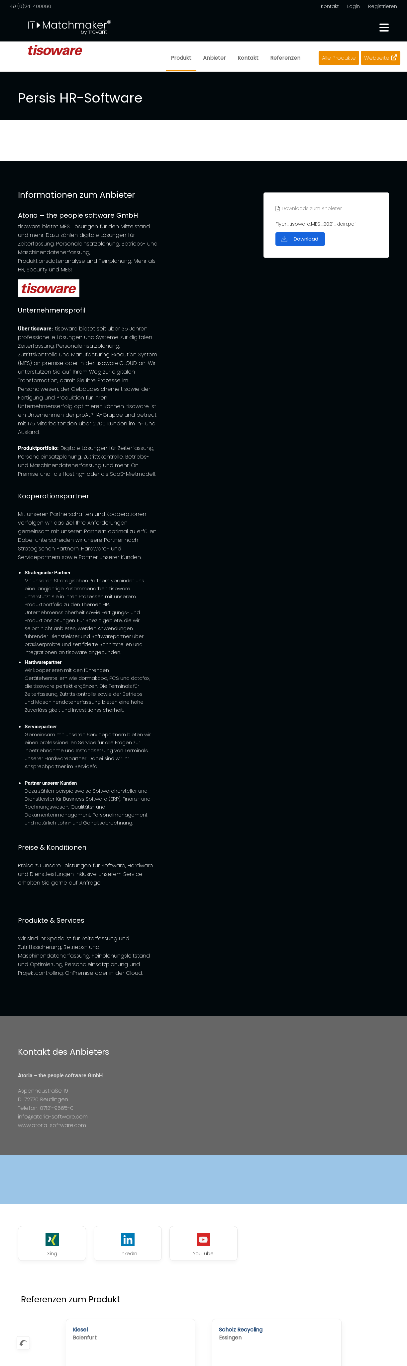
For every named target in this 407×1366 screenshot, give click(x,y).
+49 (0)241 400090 (29, 6)
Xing (52, 1245)
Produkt (181, 58)
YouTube (203, 1245)
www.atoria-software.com (52, 1125)
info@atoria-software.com (53, 1116)
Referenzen (285, 58)
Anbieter (214, 58)
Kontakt (330, 6)
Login (353, 6)
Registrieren (382, 6)
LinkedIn (128, 1245)
